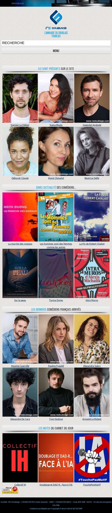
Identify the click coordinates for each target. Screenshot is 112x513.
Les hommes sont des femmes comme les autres (56, 243)
